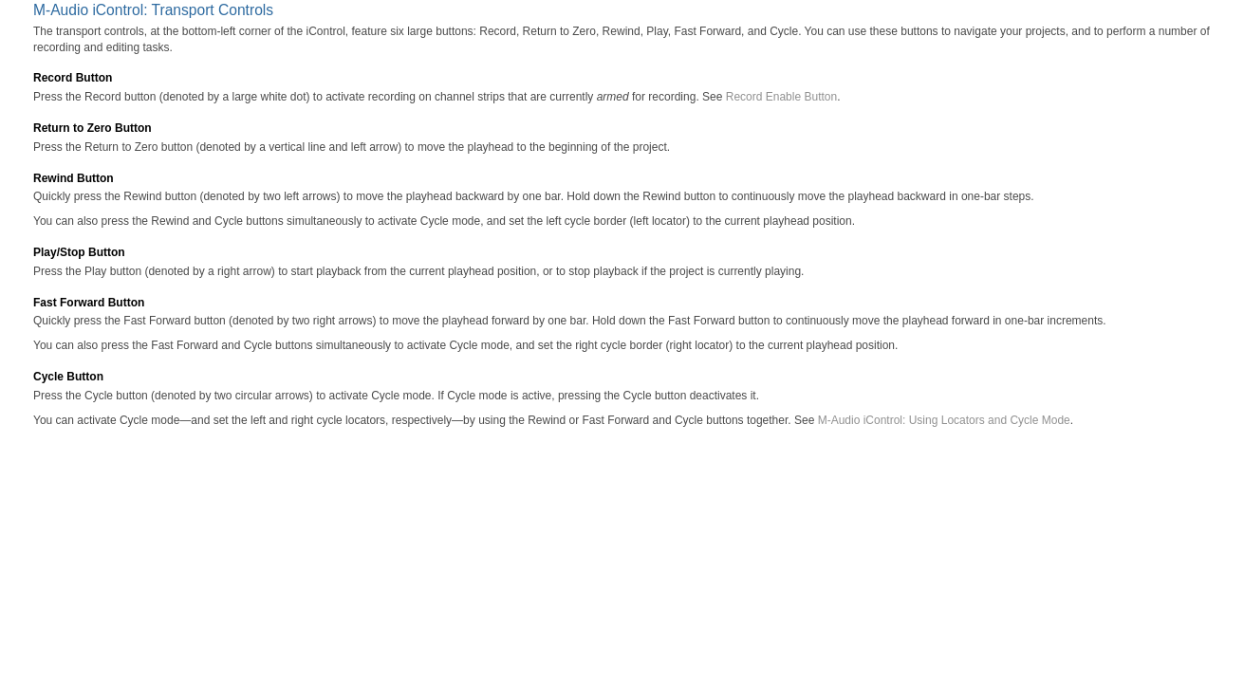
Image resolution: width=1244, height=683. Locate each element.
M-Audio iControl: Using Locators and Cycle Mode (944, 420)
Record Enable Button (781, 96)
